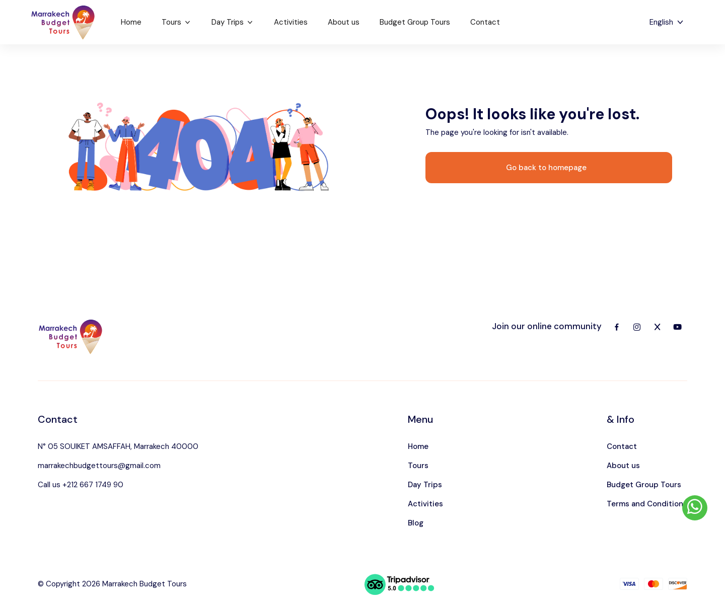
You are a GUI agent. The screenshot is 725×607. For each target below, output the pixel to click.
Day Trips (232, 22)
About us (343, 22)
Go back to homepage (546, 168)
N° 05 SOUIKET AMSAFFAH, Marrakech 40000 (118, 446)
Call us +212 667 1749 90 (80, 485)
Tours (176, 22)
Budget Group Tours (415, 22)
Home (131, 22)
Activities (291, 22)
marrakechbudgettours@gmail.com (99, 466)
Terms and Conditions (647, 504)
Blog (415, 523)
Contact (485, 22)
